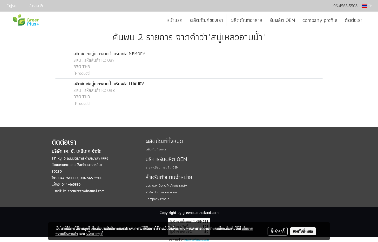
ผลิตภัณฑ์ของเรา (206, 20)
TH (367, 6)
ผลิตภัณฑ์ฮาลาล (246, 20)
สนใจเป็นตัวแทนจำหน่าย (161, 192)
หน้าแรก (174, 20)
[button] (370, 20)
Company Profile (157, 199)
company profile (320, 20)
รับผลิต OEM (282, 20)
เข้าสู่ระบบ (13, 6)
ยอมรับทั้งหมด (303, 231)
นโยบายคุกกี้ (94, 233)
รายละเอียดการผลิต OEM (162, 167)
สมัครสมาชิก (35, 6)
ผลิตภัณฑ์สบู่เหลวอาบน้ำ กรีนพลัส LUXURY (109, 83)
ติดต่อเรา (354, 20)
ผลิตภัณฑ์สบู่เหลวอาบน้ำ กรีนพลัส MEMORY (109, 53)
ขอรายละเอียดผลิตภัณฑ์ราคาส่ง (166, 185)
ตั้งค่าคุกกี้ (277, 231)
